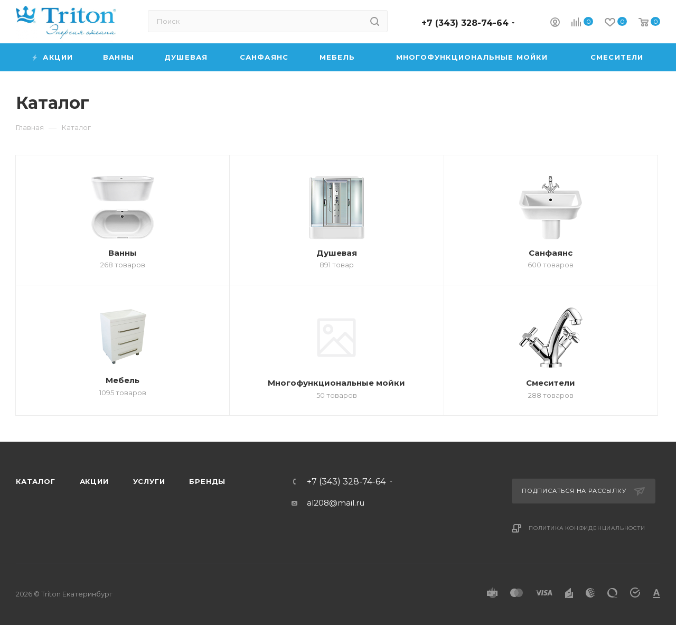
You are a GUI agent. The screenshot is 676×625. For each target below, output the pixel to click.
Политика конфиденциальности (587, 528)
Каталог (35, 481)
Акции (94, 481)
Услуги (149, 481)
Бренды (207, 481)
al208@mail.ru (335, 503)
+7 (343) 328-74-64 (465, 23)
